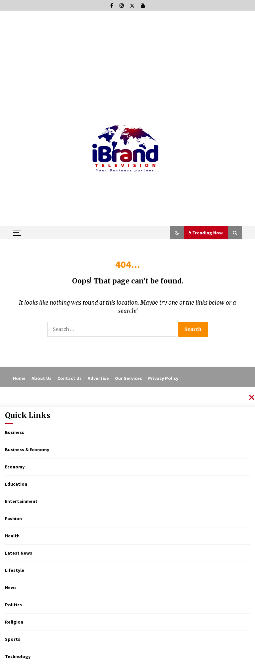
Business (14, 432)
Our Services (128, 378)
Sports (12, 639)
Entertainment (21, 501)
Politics (13, 605)
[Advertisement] (127, 60)
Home (19, 378)
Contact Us (69, 378)
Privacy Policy (163, 378)
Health (12, 536)
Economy (15, 467)
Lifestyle (14, 570)
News (11, 587)
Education (16, 484)
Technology (18, 656)
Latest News (18, 553)
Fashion (13, 518)
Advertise (98, 378)
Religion (14, 622)
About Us (41, 378)
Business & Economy (27, 450)
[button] (177, 232)
